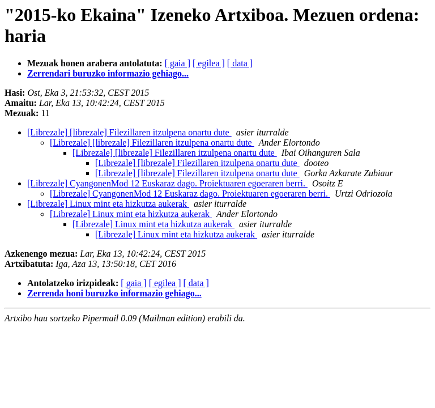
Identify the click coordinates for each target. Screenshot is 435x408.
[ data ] (240, 63)
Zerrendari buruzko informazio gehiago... (108, 73)
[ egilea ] (209, 63)
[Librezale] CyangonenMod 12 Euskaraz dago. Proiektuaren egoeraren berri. (167, 183)
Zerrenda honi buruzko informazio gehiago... (114, 293)
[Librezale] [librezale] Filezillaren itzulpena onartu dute (129, 132)
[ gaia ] (177, 63)
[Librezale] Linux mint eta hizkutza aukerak (108, 204)
